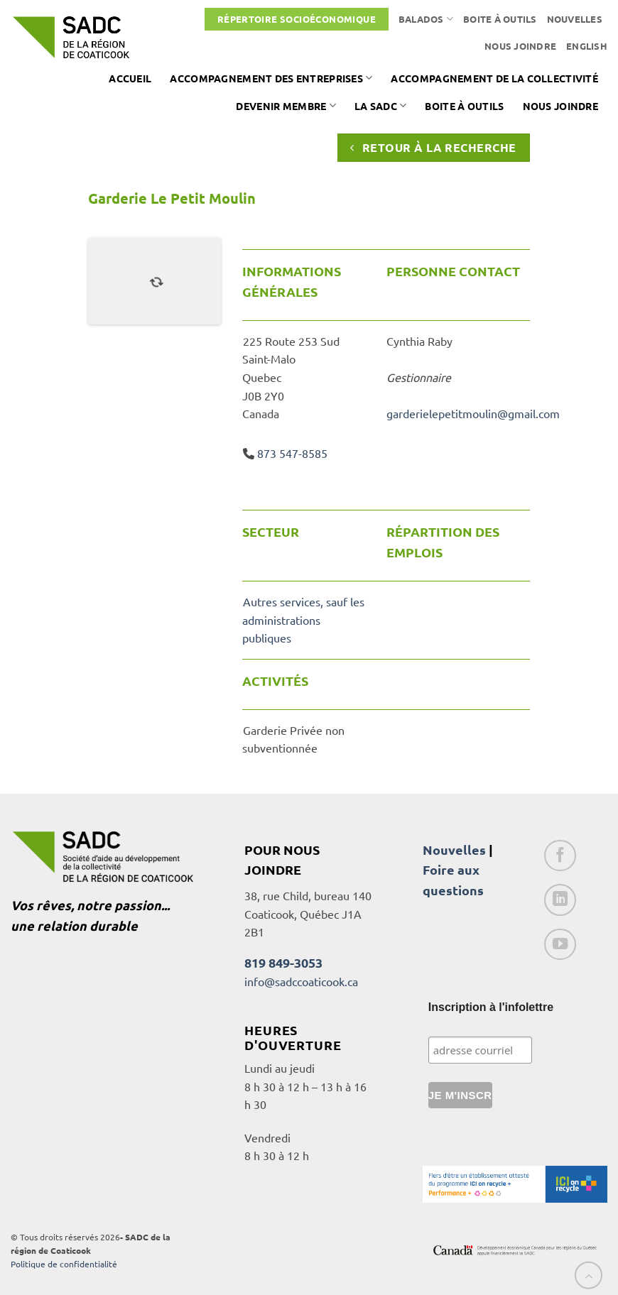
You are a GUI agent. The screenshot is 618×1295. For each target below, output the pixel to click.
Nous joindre (520, 46)
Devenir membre (286, 105)
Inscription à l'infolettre (490, 1007)
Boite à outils (500, 19)
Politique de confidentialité (64, 1263)
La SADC (380, 105)
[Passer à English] (586, 46)
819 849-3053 (283, 962)
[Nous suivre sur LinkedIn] (560, 900)
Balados (426, 19)
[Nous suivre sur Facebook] (560, 856)
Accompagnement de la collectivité (494, 78)
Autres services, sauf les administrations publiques (303, 619)
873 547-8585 (292, 453)
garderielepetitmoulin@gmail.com (473, 413)
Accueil (130, 78)
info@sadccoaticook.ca (301, 981)
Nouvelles (574, 19)
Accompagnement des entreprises (271, 77)
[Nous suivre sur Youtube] (560, 945)
